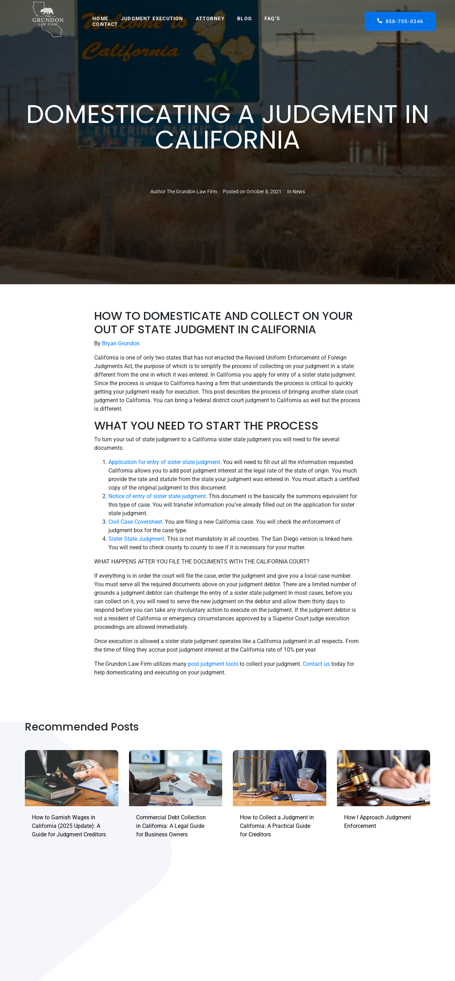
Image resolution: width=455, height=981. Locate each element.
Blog (244, 18)
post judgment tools (213, 664)
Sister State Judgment (136, 538)
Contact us (316, 664)
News (299, 191)
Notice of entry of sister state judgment (157, 496)
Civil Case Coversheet (135, 521)
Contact (105, 24)
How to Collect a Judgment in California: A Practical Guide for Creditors (277, 826)
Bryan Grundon (121, 343)
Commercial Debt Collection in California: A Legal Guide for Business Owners (171, 826)
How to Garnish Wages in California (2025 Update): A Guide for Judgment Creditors (69, 826)
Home (100, 18)
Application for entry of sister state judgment (164, 462)
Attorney (210, 18)
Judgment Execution (152, 18)
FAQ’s (272, 18)
